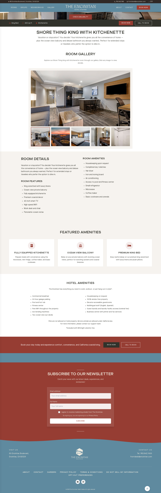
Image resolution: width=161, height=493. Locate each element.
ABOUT (119, 7)
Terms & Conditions (91, 473)
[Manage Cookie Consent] (147, 488)
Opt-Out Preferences (80, 476)
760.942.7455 (119, 1)
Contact (38, 473)
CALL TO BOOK (143, 23)
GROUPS (24, 7)
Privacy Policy (93, 416)
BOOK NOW (143, 7)
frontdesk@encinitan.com (136, 1)
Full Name (53, 402)
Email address (55, 392)
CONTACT (129, 7)
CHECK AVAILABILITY (80, 17)
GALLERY (50, 7)
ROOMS (14, 7)
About (26, 473)
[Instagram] (83, 483)
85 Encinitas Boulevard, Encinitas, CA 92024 (23, 1)
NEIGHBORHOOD (37, 7)
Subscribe (80, 423)
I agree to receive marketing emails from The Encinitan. (82, 413)
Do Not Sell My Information (122, 473)
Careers (51, 473)
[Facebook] (78, 483)
